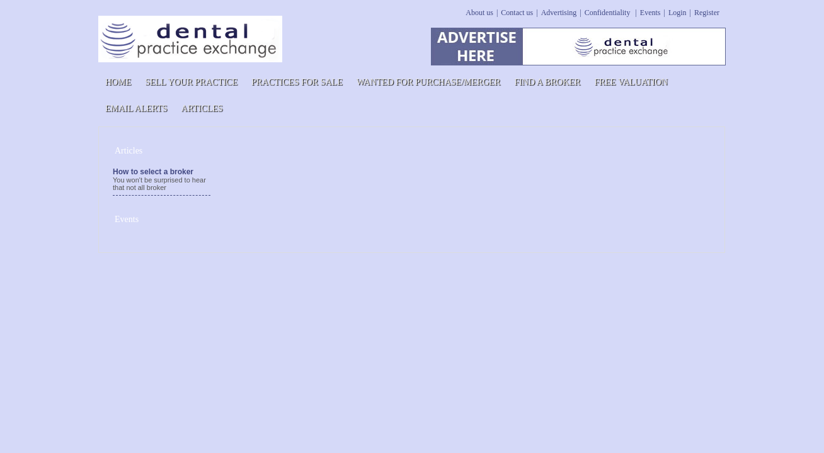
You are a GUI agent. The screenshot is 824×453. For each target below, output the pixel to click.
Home (118, 82)
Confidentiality (608, 12)
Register (706, 12)
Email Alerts (136, 108)
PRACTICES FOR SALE (297, 82)
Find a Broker (547, 82)
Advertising (559, 12)
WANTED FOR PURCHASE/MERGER (429, 82)
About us (479, 12)
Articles (202, 108)
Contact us (517, 12)
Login (677, 12)
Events (650, 12)
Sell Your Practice (191, 82)
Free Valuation (631, 82)
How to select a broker (153, 171)
